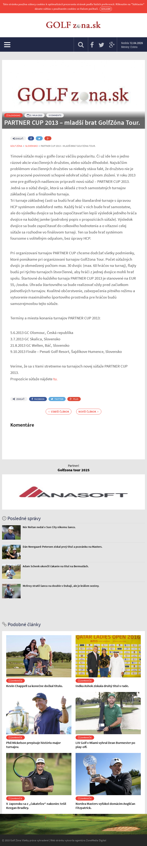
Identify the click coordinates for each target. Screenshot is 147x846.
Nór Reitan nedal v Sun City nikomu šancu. (49, 527)
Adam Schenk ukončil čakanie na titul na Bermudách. (56, 566)
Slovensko (13, 115)
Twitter (57, 399)
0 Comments (55, 115)
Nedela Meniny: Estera (132, 45)
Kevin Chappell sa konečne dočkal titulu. (34, 686)
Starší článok (59, 411)
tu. (55, 378)
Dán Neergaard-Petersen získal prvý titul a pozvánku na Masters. (62, 546)
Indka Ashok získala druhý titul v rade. (102, 686)
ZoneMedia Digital (96, 840)
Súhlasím (105, 9)
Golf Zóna (16, 146)
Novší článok (88, 411)
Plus (74, 399)
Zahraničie (15, 680)
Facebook (38, 399)
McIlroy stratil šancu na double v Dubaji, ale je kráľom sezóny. (61, 586)
